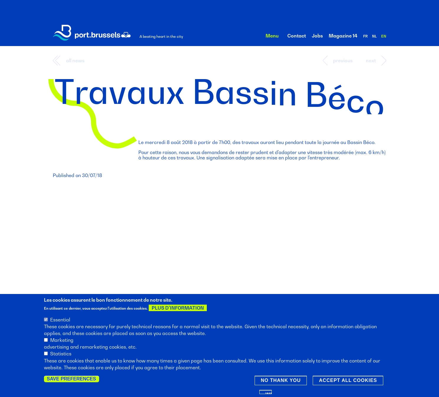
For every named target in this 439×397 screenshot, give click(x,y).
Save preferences (71, 379)
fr (365, 36)
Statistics (60, 354)
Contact (296, 36)
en (383, 36)
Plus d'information (178, 309)
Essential (60, 320)
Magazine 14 (343, 36)
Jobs (317, 36)
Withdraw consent (269, 394)
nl (374, 36)
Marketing (61, 341)
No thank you (281, 380)
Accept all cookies (348, 380)
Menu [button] (272, 36)
